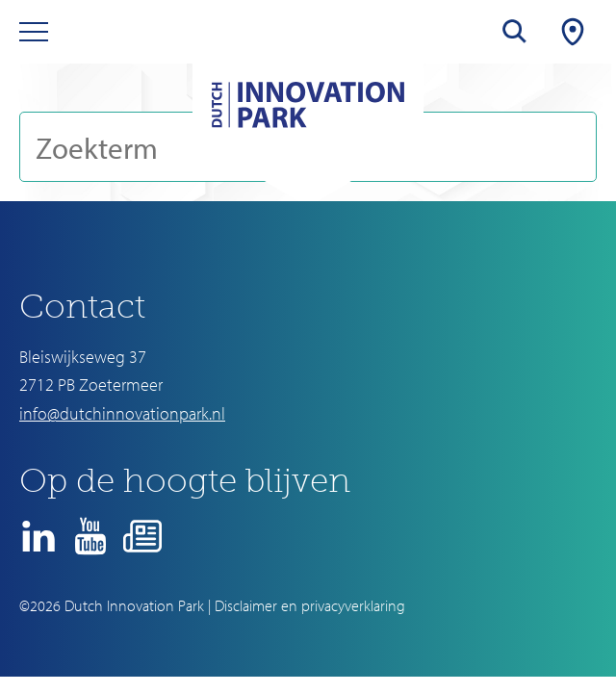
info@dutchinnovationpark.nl (122, 413)
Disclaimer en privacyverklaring (310, 605)
